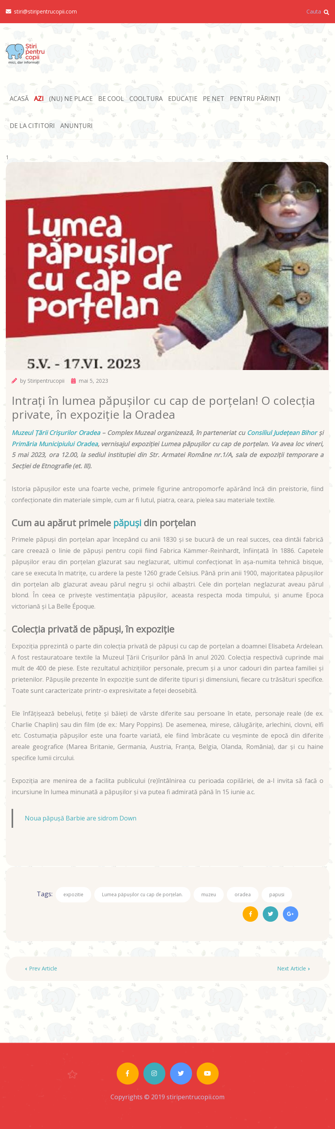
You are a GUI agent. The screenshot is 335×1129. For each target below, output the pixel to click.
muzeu (208, 894)
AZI (39, 98)
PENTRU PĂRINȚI (255, 98)
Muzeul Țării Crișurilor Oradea (56, 432)
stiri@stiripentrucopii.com (41, 11)
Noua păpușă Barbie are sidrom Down (80, 818)
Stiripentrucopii (46, 380)
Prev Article (41, 968)
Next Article (293, 968)
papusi (276, 894)
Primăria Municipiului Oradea (55, 444)
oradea (243, 894)
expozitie (73, 894)
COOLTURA (146, 98)
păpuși (127, 522)
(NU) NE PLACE (71, 98)
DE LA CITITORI (32, 125)
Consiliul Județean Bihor (282, 432)
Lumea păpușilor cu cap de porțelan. (142, 894)
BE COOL (111, 98)
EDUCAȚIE (182, 98)
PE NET (213, 98)
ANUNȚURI (76, 125)
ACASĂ (19, 98)
